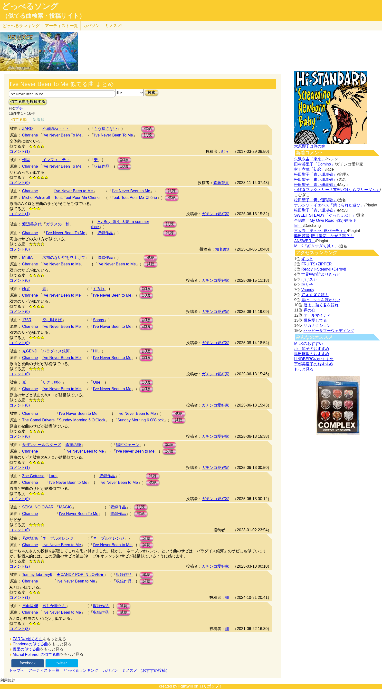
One (96, 382)
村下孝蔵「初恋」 (309, 169)
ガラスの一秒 (57, 224)
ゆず (26, 289)
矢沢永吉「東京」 (309, 159)
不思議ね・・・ (56, 128)
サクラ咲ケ (52, 382)
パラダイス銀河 (56, 351)
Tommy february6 (37, 575)
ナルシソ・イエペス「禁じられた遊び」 (329, 205)
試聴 (148, 128)
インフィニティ (56, 160)
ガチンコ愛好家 (215, 214)
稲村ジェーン (127, 445)
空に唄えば (52, 320)
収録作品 (101, 166)
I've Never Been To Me (62, 135)
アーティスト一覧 (43, 670)
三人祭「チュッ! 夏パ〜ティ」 (320, 231)
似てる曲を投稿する (27, 101)
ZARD (27, 128)
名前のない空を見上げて (63, 257)
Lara (53, 476)
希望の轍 (73, 445)
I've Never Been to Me (73, 191)
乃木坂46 (30, 538)
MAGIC (65, 507)
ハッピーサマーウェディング (329, 331)
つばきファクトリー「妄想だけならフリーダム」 (337, 190)
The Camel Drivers (38, 420)
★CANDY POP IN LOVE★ (80, 575)
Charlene (30, 135)
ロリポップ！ (211, 686)
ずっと (307, 259)
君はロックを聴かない (320, 300)
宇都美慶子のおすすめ (313, 364)
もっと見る (304, 369)
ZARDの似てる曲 (28, 639)
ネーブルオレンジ (58, 538)
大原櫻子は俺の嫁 (309, 146)
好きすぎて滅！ (315, 295)
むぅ (225, 151)
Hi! (95, 351)
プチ (19, 108)
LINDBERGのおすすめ (314, 359)
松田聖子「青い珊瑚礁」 (315, 174)
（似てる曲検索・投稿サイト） (43, 16)
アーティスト (61, 25)
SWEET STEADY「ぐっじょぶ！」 (325, 215)
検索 (151, 92)
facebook (28, 663)
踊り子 (307, 284)
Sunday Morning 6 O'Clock (82, 420)
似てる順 (19, 119)
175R (26, 320)
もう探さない (105, 128)
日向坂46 (30, 606)
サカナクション (317, 325)
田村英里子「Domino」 (314, 164)
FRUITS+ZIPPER (316, 264)
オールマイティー (319, 315)
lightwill (185, 686)
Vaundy (307, 290)
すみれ (99, 289)
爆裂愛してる (315, 320)
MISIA (27, 257)
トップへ (16, 670)
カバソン (91, 25)
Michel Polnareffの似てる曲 (36, 654)
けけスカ (309, 279)
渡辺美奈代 (32, 224)
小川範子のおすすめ (311, 349)
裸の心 (309, 310)
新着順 (38, 119)
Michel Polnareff (36, 197)
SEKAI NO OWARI (38, 507)
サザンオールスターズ (41, 445)
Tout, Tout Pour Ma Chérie (77, 197)
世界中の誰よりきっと (320, 274)
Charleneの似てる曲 (30, 644)
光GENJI (30, 351)
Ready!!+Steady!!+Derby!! (323, 269)
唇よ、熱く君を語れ (321, 305)
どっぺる (21, 25)
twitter (62, 663)
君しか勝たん (54, 606)
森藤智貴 (221, 183)
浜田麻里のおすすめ (311, 354)
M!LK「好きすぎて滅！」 (316, 246)
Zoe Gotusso (33, 476)
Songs (98, 320)
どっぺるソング (30, 6)
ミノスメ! (114, 25)
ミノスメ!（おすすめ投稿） (146, 670)
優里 (26, 160)
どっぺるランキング (80, 670)
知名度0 (222, 249)
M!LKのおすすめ (308, 343)
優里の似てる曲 (26, 649)
